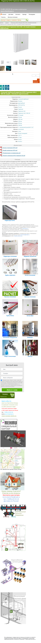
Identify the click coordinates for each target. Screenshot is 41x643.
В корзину (36, 81)
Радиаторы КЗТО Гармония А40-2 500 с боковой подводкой (23, 22)
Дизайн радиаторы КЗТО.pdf (10, 150)
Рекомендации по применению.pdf (11, 153)
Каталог (4, 14)
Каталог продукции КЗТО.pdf (10, 147)
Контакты (17, 14)
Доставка (11, 14)
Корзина (5, 394)
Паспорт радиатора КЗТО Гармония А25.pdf (14, 155)
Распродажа (32, 14)
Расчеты (3, 17)
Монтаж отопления (12, 17)
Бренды (24, 14)
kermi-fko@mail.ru (7, 11)
